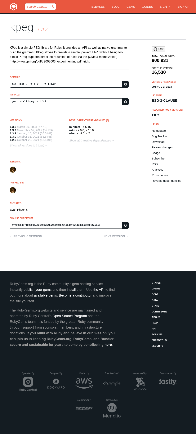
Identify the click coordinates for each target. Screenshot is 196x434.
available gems (45, 295)
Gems (131, 6)
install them (75, 290)
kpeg (22, 27)
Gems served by (168, 373)
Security (157, 346)
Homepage (159, 130)
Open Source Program (69, 316)
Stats (155, 306)
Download (158, 141)
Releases (97, 6)
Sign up (183, 6)
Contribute (159, 311)
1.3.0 (13, 136)
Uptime (156, 288)
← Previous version (26, 236)
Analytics (157, 169)
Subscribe (158, 158)
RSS (155, 164)
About (156, 317)
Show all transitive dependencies (90, 140)
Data (155, 300)
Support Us (159, 340)
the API (98, 290)
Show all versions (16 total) (27, 145)
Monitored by (141, 373)
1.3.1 (13, 133)
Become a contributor (75, 295)
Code (155, 294)
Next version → (116, 236)
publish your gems (37, 290)
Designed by (57, 373)
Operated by (29, 374)
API (154, 328)
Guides (147, 6)
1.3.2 (13, 130)
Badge (156, 153)
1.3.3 (13, 126)
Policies (157, 334)
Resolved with (113, 373)
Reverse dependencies (166, 180)
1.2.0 (13, 139)
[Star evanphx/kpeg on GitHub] (158, 49)
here (108, 345)
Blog (116, 6)
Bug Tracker (159, 136)
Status (156, 283)
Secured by (113, 400)
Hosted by (86, 373)
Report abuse (160, 175)
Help (155, 323)
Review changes (162, 147)
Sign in (165, 6)
